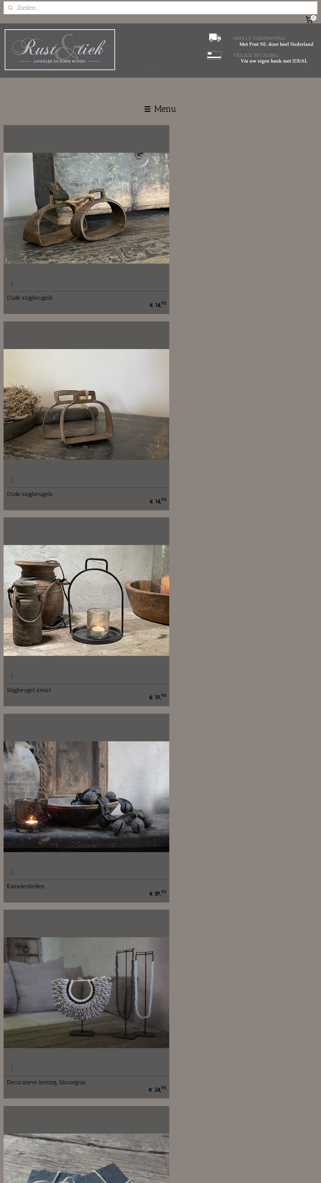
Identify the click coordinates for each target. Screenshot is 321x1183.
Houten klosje (184, 836)
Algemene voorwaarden (243, 1100)
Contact (118, 1086)
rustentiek (125, 1130)
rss (151, 1171)
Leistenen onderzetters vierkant (209, 653)
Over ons (120, 1079)
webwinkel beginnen (170, 1171)
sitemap (140, 1171)
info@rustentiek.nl (31, 1093)
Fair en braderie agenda (136, 1108)
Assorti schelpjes (28, 836)
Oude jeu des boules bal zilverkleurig (54, 1020)
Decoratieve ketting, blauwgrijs (46, 653)
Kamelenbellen (186, 469)
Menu (160, 109)
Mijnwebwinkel (219, 1171)
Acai (173, 1020)
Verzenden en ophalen (241, 1086)
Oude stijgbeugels (30, 285)
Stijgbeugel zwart (29, 469)
